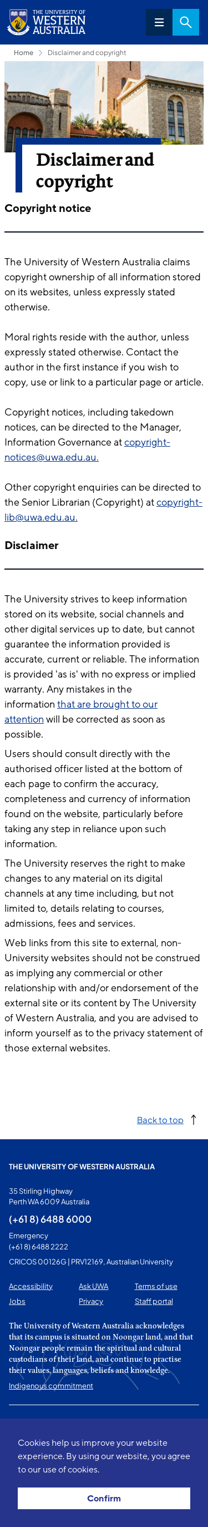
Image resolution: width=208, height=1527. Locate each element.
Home (23, 52)
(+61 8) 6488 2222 (38, 1246)
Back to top (160, 1119)
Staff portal (154, 1301)
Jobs (17, 1301)
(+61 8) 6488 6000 (50, 1219)
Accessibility (31, 1286)
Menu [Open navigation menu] (159, 22)
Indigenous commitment (51, 1385)
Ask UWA (93, 1286)
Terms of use (156, 1286)
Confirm (104, 1499)
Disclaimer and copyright (87, 52)
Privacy (91, 1301)
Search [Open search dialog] (186, 22)
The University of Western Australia (82, 1166)
